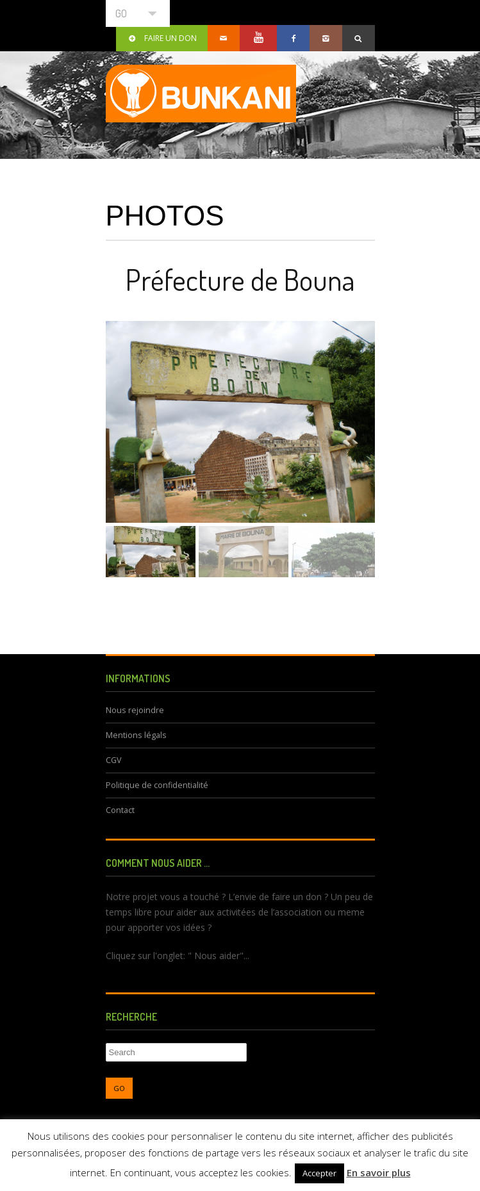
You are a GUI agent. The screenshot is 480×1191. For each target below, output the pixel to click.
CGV (114, 760)
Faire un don (162, 38)
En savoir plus (379, 1172)
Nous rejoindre (135, 710)
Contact (120, 810)
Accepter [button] (319, 1173)
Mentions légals (136, 735)
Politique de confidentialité (157, 785)
